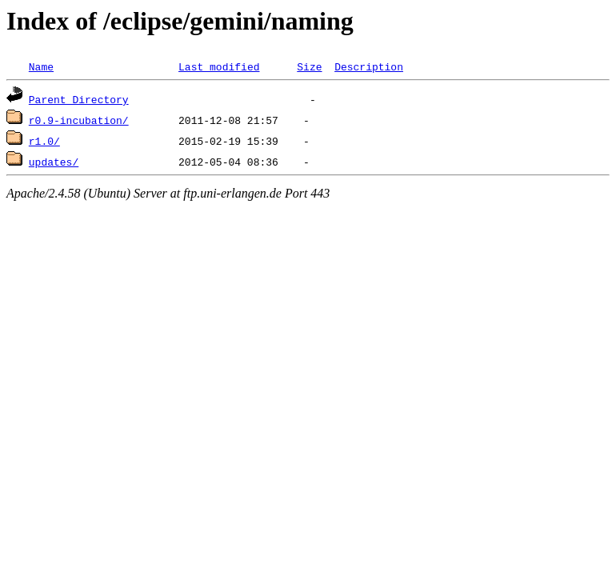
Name (41, 66)
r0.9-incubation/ (79, 120)
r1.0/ (44, 141)
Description (368, 66)
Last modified (218, 66)
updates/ (53, 161)
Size (309, 66)
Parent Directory (79, 99)
